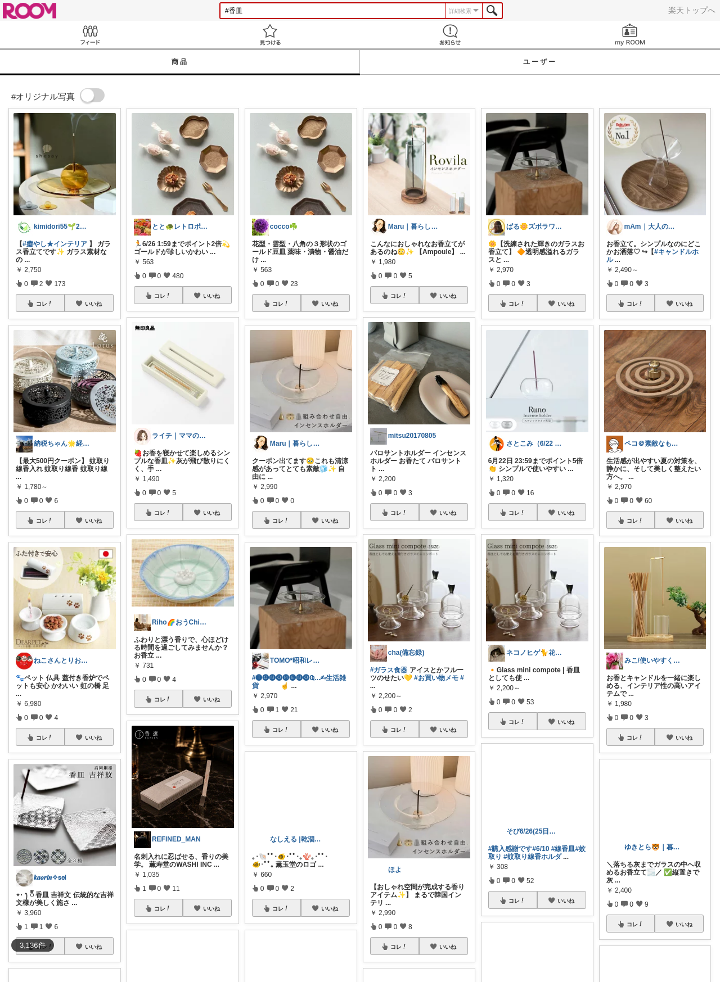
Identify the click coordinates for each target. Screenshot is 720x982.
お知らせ (450, 34)
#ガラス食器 (389, 670)
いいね (93, 303)
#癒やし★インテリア (54, 244)
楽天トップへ (692, 10)
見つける (270, 34)
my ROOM (630, 34)
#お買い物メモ (436, 678)
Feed (90, 34)
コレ (44, 303)
